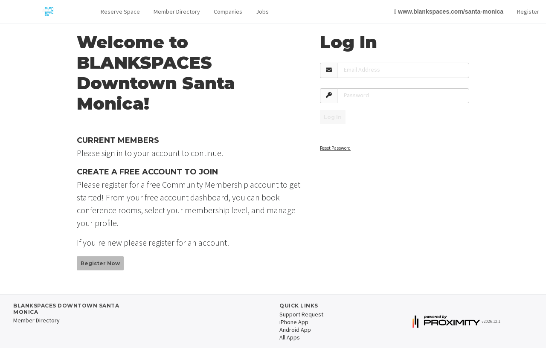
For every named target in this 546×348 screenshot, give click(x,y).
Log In (333, 117)
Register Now (100, 263)
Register (528, 11)
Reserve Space (120, 11)
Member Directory (177, 11)
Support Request (301, 314)
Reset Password (335, 148)
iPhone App (293, 322)
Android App (295, 330)
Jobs (262, 11)
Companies (228, 11)
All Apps (289, 337)
